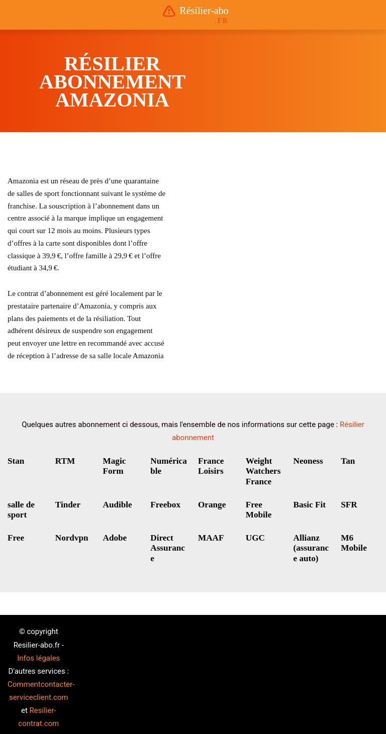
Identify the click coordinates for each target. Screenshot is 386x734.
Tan (347, 461)
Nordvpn (70, 534)
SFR (348, 502)
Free (15, 534)
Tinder (67, 502)
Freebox (164, 502)
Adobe (114, 534)
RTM (64, 461)
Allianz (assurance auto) (312, 544)
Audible (116, 502)
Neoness (307, 461)
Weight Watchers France (262, 470)
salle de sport (20, 507)
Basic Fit (309, 502)
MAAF (210, 534)
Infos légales (38, 651)
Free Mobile (258, 507)
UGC (255, 534)
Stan (15, 461)
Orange (211, 502)
